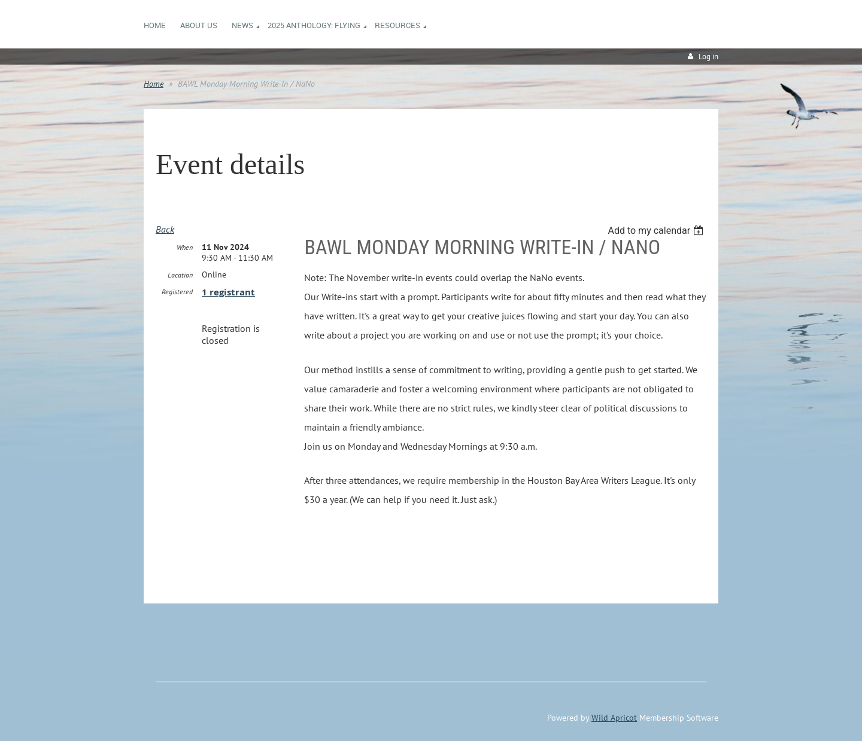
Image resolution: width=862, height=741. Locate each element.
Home (153, 83)
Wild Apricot (614, 717)
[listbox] (657, 230)
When (185, 247)
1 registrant (228, 292)
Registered (177, 291)
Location (180, 274)
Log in (708, 56)
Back (165, 229)
